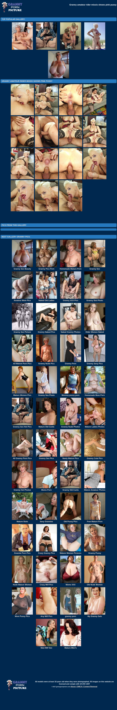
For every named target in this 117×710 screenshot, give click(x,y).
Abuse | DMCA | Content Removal (84, 704)
